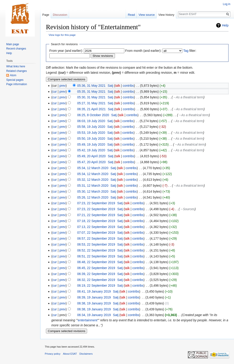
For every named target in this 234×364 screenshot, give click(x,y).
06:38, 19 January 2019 (94, 303)
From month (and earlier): (143, 50)
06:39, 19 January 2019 (94, 297)
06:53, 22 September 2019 (96, 244)
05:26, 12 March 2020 (92, 197)
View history (166, 14)
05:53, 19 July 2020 (91, 132)
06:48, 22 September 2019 (96, 262)
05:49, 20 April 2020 (91, 156)
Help (225, 25)
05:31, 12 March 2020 (92, 185)
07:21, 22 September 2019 (96, 215)
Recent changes (16, 48)
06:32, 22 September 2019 (96, 280)
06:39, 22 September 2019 (96, 274)
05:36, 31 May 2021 (91, 85)
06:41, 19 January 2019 (94, 291)
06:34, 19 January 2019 (94, 315)
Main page (12, 44)
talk (117, 85)
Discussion (60, 14)
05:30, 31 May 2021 (91, 97)
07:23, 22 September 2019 (96, 203)
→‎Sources (187, 209)
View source (146, 14)
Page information (16, 84)
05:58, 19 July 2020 (91, 126)
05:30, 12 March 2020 (92, 191)
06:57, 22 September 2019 (96, 238)
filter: (189, 50)
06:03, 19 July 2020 (91, 121)
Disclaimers (86, 353)
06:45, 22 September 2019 (96, 268)
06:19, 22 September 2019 (96, 285)
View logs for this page (62, 34)
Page (45, 14)
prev (62, 85)
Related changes (16, 71)
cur (54, 91)
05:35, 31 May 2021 (91, 91)
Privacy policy (52, 353)
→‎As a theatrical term (188, 97)
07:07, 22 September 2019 (96, 232)
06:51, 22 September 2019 (96, 256)
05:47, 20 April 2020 (91, 162)
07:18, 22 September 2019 (96, 221)
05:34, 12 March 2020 (92, 168)
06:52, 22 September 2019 (96, 250)
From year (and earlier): (66, 50)
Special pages (14, 79)
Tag (186, 50)
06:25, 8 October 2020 (93, 115)
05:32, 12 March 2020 (92, 179)
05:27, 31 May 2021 (91, 103)
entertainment (88, 320)
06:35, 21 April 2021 (91, 109)
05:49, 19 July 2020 (91, 144)
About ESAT (70, 353)
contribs (128, 85)
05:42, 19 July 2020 (91, 150)
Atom (13, 75)
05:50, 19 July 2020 (91, 138)
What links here (15, 66)
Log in (226, 4)
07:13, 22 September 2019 (96, 227)
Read (131, 14)
